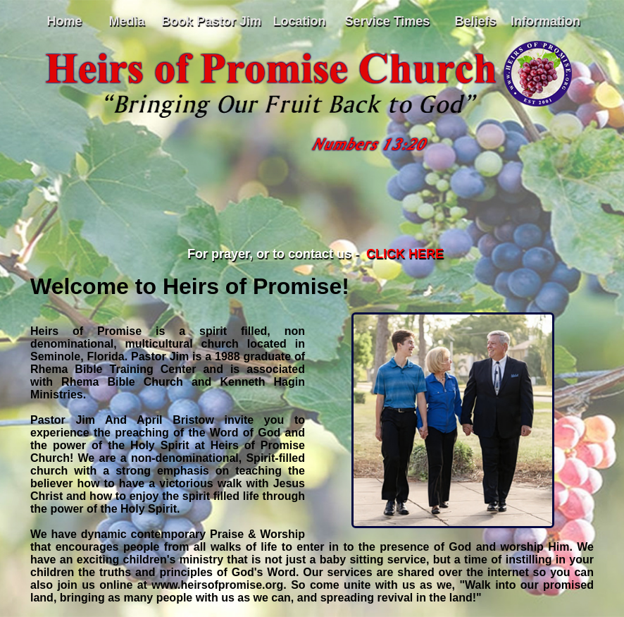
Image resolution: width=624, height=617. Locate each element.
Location (299, 21)
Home (64, 21)
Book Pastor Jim (211, 21)
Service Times (387, 21)
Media (126, 21)
